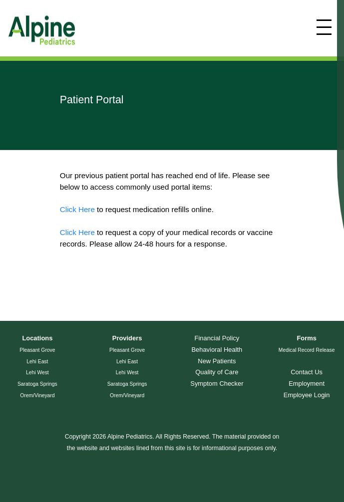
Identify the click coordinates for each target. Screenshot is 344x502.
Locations (37, 338)
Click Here (77, 209)
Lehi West (37, 372)
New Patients (217, 361)
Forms (306, 338)
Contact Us (307, 372)
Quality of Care (216, 372)
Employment (307, 383)
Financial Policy (217, 338)
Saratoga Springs (37, 384)
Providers (127, 338)
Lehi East (37, 361)
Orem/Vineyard (37, 395)
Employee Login (307, 395)
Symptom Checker (216, 383)
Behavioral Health (216, 349)
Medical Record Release (307, 350)
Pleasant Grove (37, 350)
